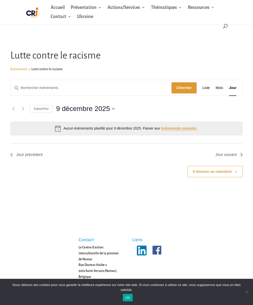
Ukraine (85, 17)
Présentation (84, 8)
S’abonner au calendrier (212, 172)
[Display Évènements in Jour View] (232, 88)
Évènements (18, 69)
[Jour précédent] (13, 109)
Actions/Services (123, 8)
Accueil (58, 8)
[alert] (126, 128)
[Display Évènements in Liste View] (206, 88)
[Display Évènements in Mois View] (219, 88)
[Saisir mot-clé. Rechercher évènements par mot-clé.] (91, 88)
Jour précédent (26, 154)
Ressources (199, 8)
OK (127, 298)
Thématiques (164, 8)
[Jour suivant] (23, 109)
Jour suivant (229, 154)
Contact (58, 17)
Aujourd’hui (41, 108)
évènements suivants (179, 128)
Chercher (183, 88)
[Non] (246, 291)
